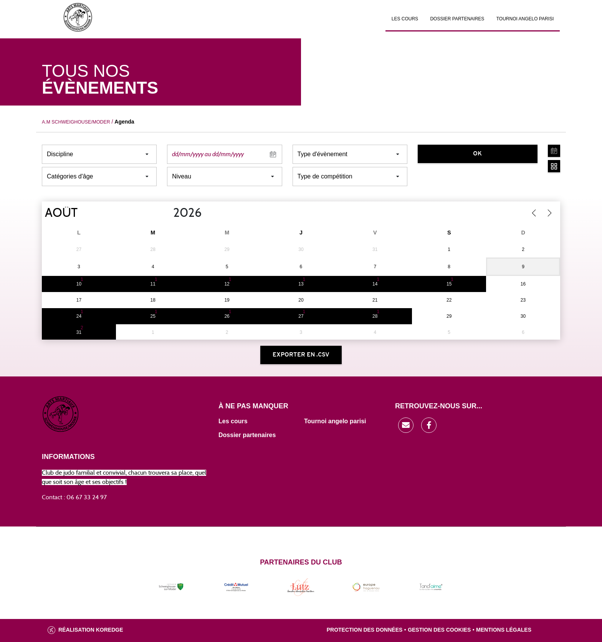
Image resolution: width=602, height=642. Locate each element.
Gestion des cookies (439, 630)
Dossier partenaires (457, 18)
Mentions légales (503, 630)
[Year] (167, 213)
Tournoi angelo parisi (335, 421)
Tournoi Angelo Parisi (525, 18)
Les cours (405, 18)
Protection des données (365, 630)
